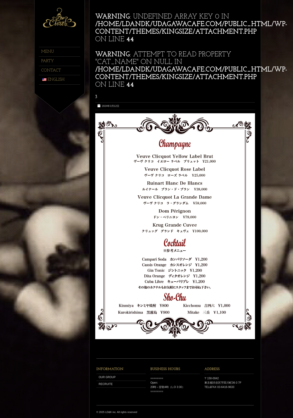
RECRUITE (106, 384)
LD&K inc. (111, 412)
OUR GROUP (107, 377)
